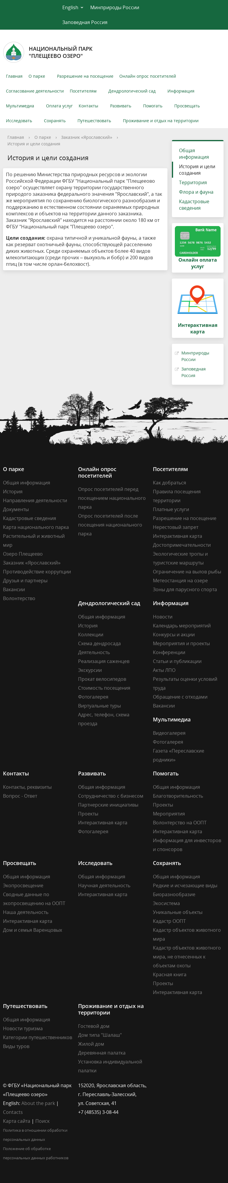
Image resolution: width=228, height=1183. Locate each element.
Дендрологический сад (132, 91)
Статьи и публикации (177, 661)
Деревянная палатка (102, 1053)
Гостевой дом (94, 1026)
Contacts (13, 1112)
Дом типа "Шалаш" (100, 1035)
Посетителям (83, 91)
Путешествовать (94, 120)
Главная (14, 76)
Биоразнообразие (174, 894)
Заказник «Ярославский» (86, 137)
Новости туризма (23, 1028)
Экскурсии (90, 670)
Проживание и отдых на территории (161, 120)
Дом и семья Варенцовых (32, 930)
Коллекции (90, 634)
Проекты (88, 813)
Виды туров (16, 1046)
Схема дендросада (99, 643)
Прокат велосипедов (102, 679)
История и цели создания (33, 144)
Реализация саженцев (103, 661)
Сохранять (55, 120)
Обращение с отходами (180, 697)
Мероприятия (169, 813)
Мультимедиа (20, 106)
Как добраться (169, 482)
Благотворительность (178, 796)
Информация (180, 91)
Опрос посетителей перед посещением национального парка (112, 498)
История (13, 491)
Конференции (169, 652)
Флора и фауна (196, 192)
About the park (38, 1103)
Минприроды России (114, 7)
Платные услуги (171, 509)
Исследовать (19, 120)
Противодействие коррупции (37, 571)
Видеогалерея (169, 733)
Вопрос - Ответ (20, 796)
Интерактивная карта (177, 536)
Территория (193, 182)
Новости (162, 616)
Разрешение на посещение (85, 76)
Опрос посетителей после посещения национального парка (110, 525)
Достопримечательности (182, 545)
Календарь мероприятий (182, 625)
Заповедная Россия (84, 22)
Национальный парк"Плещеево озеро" (48, 52)
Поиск (42, 1121)
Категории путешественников (37, 1037)
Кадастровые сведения (194, 204)
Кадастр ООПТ (169, 921)
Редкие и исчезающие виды (185, 885)
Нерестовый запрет (175, 527)
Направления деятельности (35, 500)
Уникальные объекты (177, 912)
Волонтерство (19, 598)
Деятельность (94, 652)
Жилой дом (91, 1044)
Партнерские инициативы (108, 805)
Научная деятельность (104, 885)
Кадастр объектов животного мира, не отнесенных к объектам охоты (187, 957)
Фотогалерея (93, 697)
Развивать (120, 106)
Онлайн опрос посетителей (147, 76)
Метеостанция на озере (180, 580)
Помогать (152, 106)
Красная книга (169, 974)
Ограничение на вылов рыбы (187, 571)
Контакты (88, 106)
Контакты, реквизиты (27, 787)
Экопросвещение (23, 885)
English (70, 7)
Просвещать (187, 106)
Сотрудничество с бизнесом (110, 796)
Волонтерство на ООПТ (180, 822)
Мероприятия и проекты (181, 643)
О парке (36, 76)
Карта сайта (16, 1121)
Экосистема (166, 903)
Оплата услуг (59, 106)
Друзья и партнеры (25, 580)
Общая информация (194, 153)
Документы (16, 509)
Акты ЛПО (164, 670)
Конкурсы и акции (174, 634)
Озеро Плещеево (23, 554)
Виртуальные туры (99, 705)
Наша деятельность (25, 912)
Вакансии (14, 589)
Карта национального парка (36, 527)
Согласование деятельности (35, 91)
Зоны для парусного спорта (185, 589)
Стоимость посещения (104, 688)
